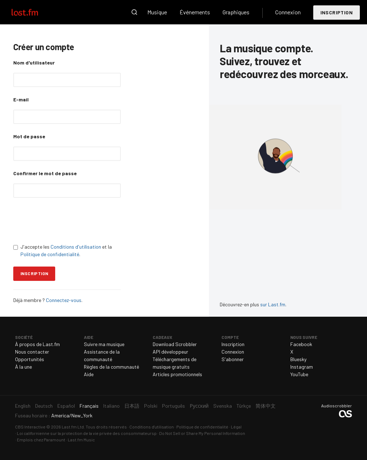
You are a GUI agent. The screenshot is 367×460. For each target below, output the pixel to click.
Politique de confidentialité (49, 254)
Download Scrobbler (175, 344)
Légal (236, 426)
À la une (23, 367)
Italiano (111, 406)
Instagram (301, 367)
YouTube (299, 374)
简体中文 (266, 406)
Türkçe (244, 406)
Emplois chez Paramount (41, 439)
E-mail (21, 99)
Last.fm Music (81, 439)
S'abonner (232, 359)
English (22, 406)
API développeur (170, 352)
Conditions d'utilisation (76, 247)
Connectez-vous (63, 300)
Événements (195, 12)
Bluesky (298, 359)
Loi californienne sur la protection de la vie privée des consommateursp (87, 433)
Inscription (336, 12)
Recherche (134, 12)
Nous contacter (32, 352)
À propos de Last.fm (37, 344)
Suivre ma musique (104, 344)
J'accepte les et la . (62, 250)
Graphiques (236, 12)
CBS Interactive (30, 426)
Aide (89, 374)
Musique (157, 12)
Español (66, 406)
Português (173, 406)
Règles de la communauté (111, 367)
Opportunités (29, 359)
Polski (150, 406)
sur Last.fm (272, 304)
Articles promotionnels (177, 374)
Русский (199, 406)
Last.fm (32, 12)
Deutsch (44, 406)
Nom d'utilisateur (34, 62)
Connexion (288, 12)
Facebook (301, 344)
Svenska (222, 406)
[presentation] (67, 220)
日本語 (131, 406)
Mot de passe (29, 136)
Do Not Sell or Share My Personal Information (202, 433)
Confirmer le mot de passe (45, 173)
